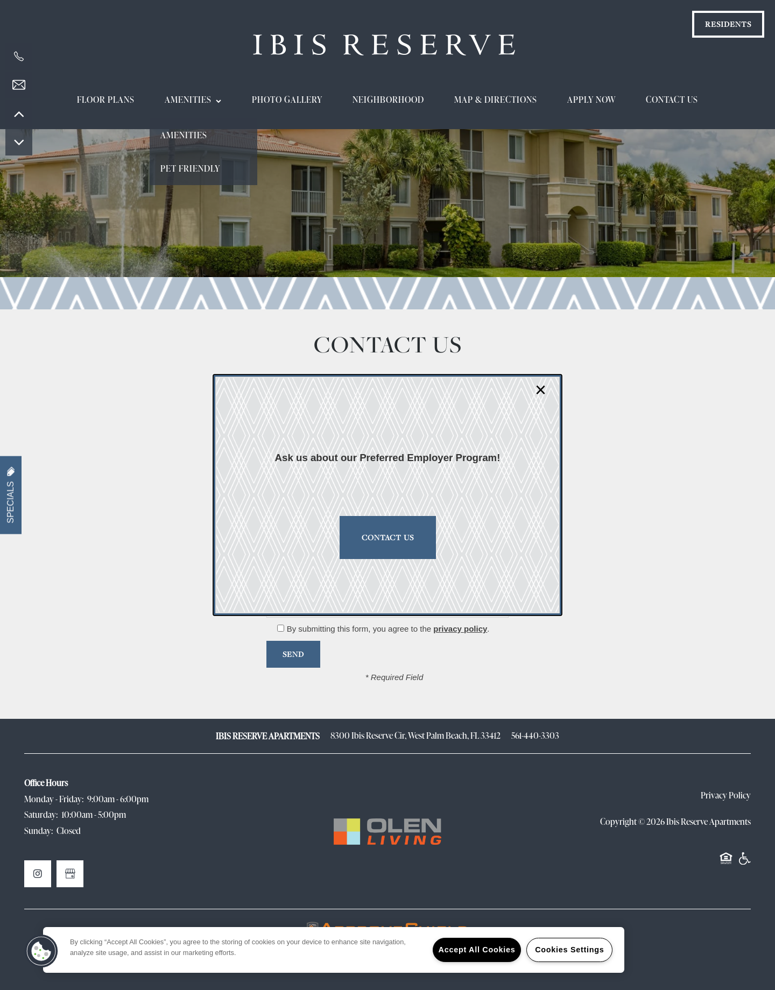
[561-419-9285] (18, 56)
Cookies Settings (569, 949)
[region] (333, 950)
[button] (41, 951)
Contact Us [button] (388, 537)
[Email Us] (18, 85)
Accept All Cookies (477, 949)
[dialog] (387, 495)
